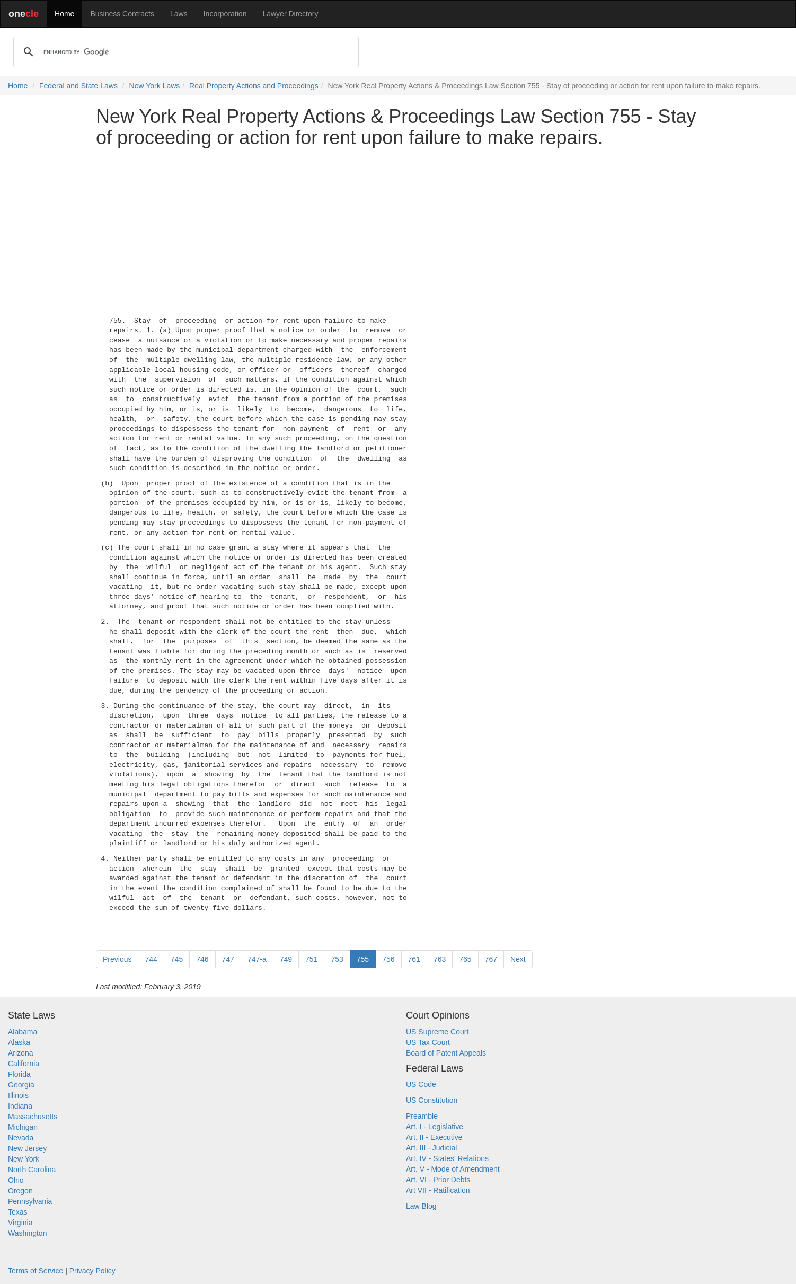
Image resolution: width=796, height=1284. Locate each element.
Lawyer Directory (290, 14)
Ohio (16, 1180)
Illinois (18, 1095)
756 (388, 959)
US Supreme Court (437, 1032)
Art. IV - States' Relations (447, 1158)
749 (286, 959)
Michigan (23, 1127)
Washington (27, 1233)
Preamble (422, 1116)
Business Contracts (122, 14)
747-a (257, 959)
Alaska (19, 1042)
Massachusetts (32, 1116)
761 (414, 959)
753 (337, 959)
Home (64, 14)
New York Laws (154, 86)
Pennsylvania (30, 1201)
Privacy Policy (92, 1271)
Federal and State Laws (78, 86)
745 (177, 959)
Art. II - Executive (434, 1137)
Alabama (22, 1032)
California (23, 1063)
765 (465, 959)
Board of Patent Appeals (446, 1053)
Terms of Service (35, 1271)
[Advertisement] (398, 229)
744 (151, 959)
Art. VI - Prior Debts (438, 1179)
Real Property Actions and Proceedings (254, 86)
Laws (179, 14)
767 (491, 959)
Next (518, 959)
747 (228, 959)
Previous (117, 959)
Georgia (21, 1085)
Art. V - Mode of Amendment (453, 1169)
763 (440, 959)
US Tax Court (428, 1042)
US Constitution (431, 1100)
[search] (184, 52)
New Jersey (27, 1148)
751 (311, 959)
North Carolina (32, 1169)
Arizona (20, 1053)
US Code (421, 1084)
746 (202, 959)
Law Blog (421, 1206)
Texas (18, 1212)
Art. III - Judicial (431, 1148)
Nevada (20, 1138)
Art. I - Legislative (434, 1126)
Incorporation (225, 14)
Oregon (20, 1190)
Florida (19, 1074)
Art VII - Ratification (438, 1190)
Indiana (20, 1106)
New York (23, 1159)
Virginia (20, 1222)
